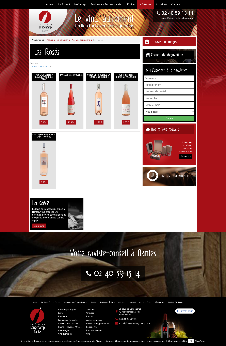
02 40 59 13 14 (177, 13)
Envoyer (169, 118)
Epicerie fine (91, 327)
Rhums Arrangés (94, 330)
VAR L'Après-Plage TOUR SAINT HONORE (43, 135)
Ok (191, 341)
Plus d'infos (200, 341)
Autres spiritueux (94, 320)
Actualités (122, 302)
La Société (45, 302)
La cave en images (164, 42)
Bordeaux (62, 316)
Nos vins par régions (67, 309)
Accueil (35, 302)
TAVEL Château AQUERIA (71, 75)
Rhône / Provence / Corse (70, 327)
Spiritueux (91, 309)
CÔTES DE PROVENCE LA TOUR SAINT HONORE (98, 76)
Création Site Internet (176, 302)
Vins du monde (65, 334)
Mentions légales (145, 302)
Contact (132, 302)
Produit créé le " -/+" (40, 67)
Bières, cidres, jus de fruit (97, 323)
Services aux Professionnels (75, 302)
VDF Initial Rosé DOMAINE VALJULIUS (126, 76)
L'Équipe (93, 302)
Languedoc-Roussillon (68, 320)
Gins (88, 334)
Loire (60, 313)
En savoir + (186, 156)
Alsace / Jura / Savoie (68, 323)
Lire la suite (39, 226)
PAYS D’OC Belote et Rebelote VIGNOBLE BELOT (44, 77)
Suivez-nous (185, 311)
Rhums (89, 316)
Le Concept (57, 302)
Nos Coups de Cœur (107, 302)
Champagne (63, 330)
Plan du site (160, 302)
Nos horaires (176, 176)
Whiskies (90, 313)
